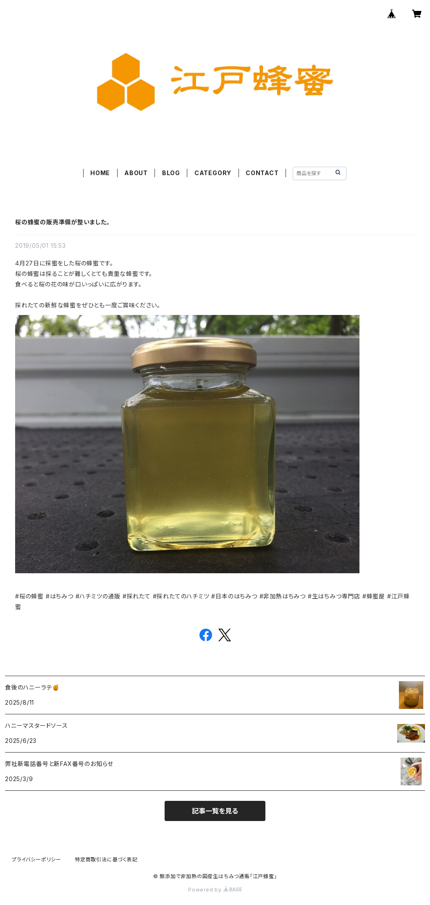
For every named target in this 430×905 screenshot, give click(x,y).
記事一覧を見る (215, 811)
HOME (100, 172)
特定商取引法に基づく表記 (106, 859)
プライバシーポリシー (36, 859)
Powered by (215, 890)
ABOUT (136, 172)
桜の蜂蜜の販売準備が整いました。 (62, 222)
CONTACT (262, 172)
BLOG (171, 172)
